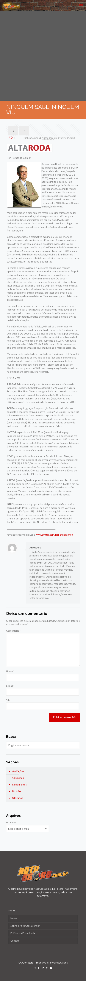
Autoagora (48, 137)
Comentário (13, 630)
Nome (10, 671)
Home (13, 918)
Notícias (16, 791)
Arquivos (11, 822)
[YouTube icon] (39, 967)
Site (8, 700)
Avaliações (18, 771)
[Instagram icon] (47, 967)
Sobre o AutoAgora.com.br (25, 925)
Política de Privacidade (22, 933)
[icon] (50, 967)
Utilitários (17, 797)
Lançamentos (19, 784)
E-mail (10, 685)
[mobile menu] (81, 5)
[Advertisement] (43, 56)
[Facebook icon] (35, 967)
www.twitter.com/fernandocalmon (54, 534)
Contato (15, 940)
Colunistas (18, 777)
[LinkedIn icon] (43, 967)
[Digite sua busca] (43, 745)
